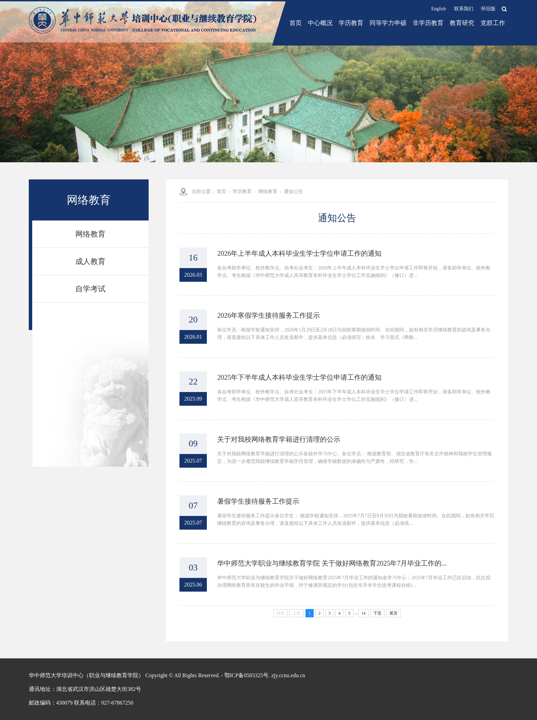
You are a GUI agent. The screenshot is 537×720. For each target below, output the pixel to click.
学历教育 (351, 23)
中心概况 (320, 23)
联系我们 (463, 8)
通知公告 (293, 191)
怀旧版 (488, 8)
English (438, 8)
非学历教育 (428, 23)
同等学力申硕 (388, 23)
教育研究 (462, 23)
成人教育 (90, 261)
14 (363, 613)
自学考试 (90, 289)
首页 (295, 23)
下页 (377, 613)
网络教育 (90, 234)
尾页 (393, 613)
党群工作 (492, 23)
